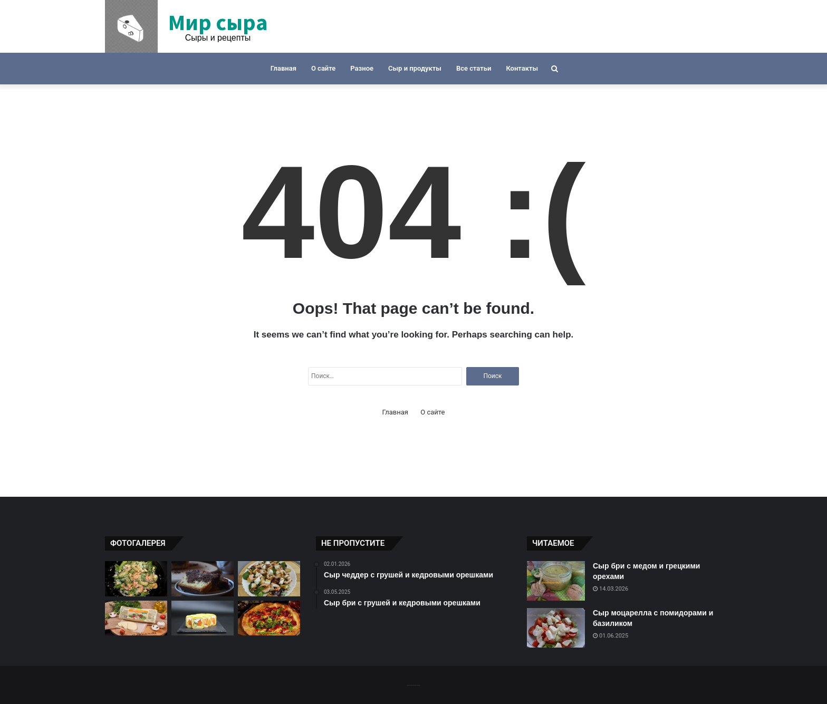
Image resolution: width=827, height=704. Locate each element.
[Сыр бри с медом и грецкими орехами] (556, 581)
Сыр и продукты (414, 68)
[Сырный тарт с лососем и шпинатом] (202, 618)
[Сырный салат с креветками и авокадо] (136, 578)
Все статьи (474, 68)
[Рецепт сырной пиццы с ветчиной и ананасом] (269, 618)
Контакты (522, 68)
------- (413, 685)
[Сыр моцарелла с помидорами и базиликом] (556, 628)
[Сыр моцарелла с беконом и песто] (136, 618)
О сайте (323, 68)
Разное (361, 68)
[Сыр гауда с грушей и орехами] (269, 578)
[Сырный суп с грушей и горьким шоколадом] (202, 578)
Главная (283, 68)
